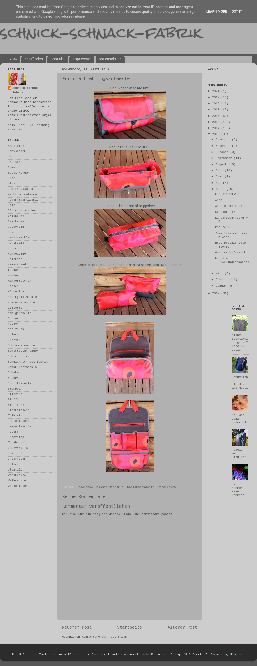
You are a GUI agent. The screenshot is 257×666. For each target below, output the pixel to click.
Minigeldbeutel (20, 313)
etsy (11, 183)
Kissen (13, 286)
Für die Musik (227, 194)
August (222, 164)
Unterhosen (17, 459)
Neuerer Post (77, 627)
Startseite (129, 627)
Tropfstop (16, 437)
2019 (216, 97)
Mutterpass (17, 318)
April (221, 189)
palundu (14, 334)
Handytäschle (19, 237)
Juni (220, 176)
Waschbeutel (168, 487)
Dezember (224, 139)
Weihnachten (18, 480)
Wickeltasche (19, 486)
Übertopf (15, 453)
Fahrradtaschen (20, 189)
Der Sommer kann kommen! (238, 490)
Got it (237, 11)
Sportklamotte (19, 383)
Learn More (216, 11)
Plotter (14, 340)
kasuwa (13, 270)
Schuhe (13, 372)
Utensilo (15, 469)
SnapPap (14, 378)
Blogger (236, 654)
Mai (219, 183)
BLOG (13, 59)
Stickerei (16, 394)
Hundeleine (17, 253)
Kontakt (58, 59)
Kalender (15, 259)
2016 (216, 116)
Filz (11, 205)
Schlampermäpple (140, 487)
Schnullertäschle (22, 367)
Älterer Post (182, 627)
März (220, 273)
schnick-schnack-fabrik (101, 32)
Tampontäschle (19, 426)
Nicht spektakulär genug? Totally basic (240, 342)
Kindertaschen (19, 280)
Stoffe (13, 399)
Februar (223, 279)
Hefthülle (16, 243)
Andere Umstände (228, 206)
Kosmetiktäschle (110, 487)
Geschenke (85, 487)
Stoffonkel (17, 405)
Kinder (13, 275)
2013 (216, 134)
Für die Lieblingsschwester (232, 262)
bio (10, 156)
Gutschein (16, 227)
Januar (222, 285)
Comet (12, 167)
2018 (216, 103)
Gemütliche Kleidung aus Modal (240, 382)
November (224, 146)
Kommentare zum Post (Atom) (105, 636)
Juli (220, 170)
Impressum (82, 59)
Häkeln (13, 232)
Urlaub (13, 464)
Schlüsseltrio (19, 356)
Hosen (12, 248)
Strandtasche (19, 410)
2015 (216, 122)
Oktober (223, 152)
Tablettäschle (19, 421)
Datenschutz (110, 59)
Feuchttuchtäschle (23, 200)
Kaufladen (34, 59)
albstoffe (16, 146)
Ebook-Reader (19, 173)
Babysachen (17, 151)
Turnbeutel (17, 442)
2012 (216, 293)
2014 (216, 128)
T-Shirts (15, 415)
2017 (216, 109)
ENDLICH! (222, 227)
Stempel (14, 388)
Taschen (14, 432)
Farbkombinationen (23, 194)
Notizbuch (16, 329)
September (225, 158)
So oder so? (225, 212)
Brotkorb (15, 162)
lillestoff (17, 308)
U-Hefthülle (18, 448)
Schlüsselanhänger (23, 351)
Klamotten (16, 291)
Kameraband (17, 264)
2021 (216, 91)
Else (11, 178)
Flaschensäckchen (22, 210)
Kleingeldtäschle (22, 297)
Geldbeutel (17, 216)
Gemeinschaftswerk (230, 252)
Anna (218, 200)
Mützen (13, 324)
